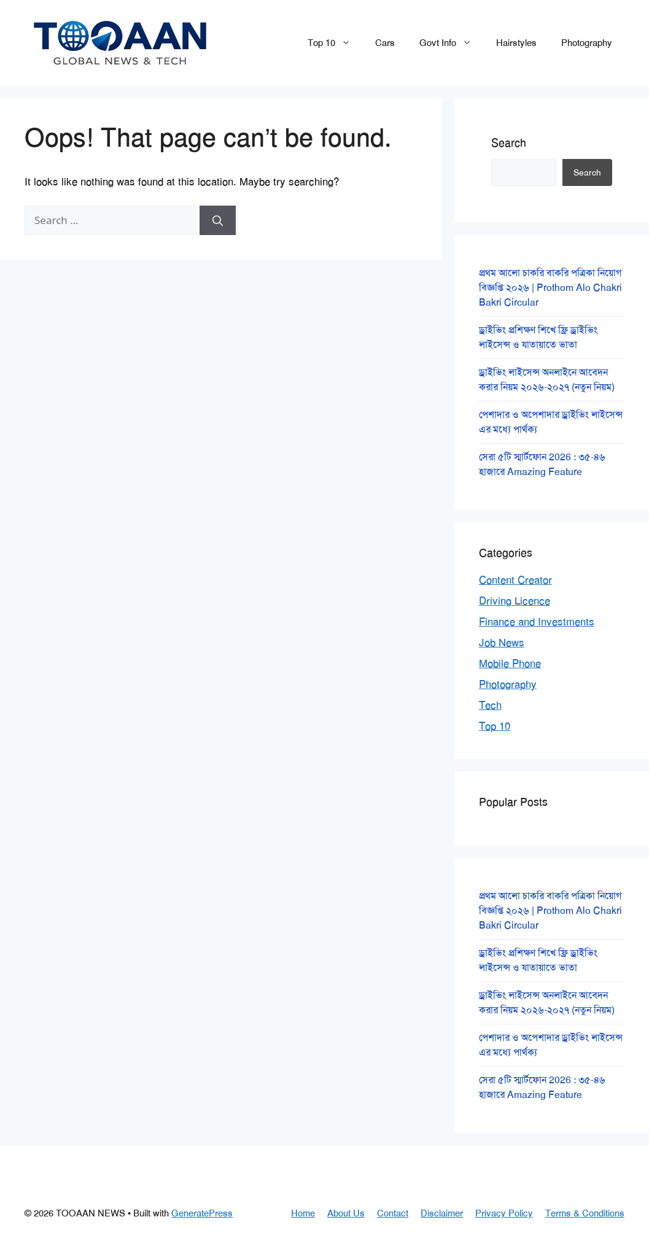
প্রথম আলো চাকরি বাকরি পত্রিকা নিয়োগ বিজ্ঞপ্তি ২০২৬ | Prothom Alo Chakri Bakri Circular (550, 287)
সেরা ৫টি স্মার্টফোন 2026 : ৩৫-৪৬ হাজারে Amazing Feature (542, 464)
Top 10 (335, 43)
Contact (392, 1213)
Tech (490, 705)
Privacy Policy (504, 1213)
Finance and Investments (536, 621)
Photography (586, 43)
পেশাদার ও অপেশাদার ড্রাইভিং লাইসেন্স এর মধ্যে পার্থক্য (551, 422)
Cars (385, 43)
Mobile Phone (510, 663)
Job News (501, 642)
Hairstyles (516, 43)
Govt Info (451, 43)
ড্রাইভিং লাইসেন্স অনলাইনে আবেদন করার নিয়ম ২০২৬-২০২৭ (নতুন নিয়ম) (547, 379)
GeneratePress (202, 1213)
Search (508, 143)
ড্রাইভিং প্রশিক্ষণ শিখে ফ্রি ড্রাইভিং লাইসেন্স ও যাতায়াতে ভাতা (538, 337)
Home (303, 1213)
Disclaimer (442, 1213)
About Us (346, 1213)
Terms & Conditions (584, 1213)
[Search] (218, 220)
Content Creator (515, 580)
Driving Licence (514, 601)
